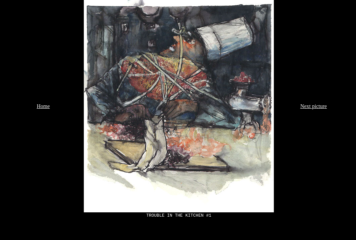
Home (43, 106)
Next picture (313, 106)
